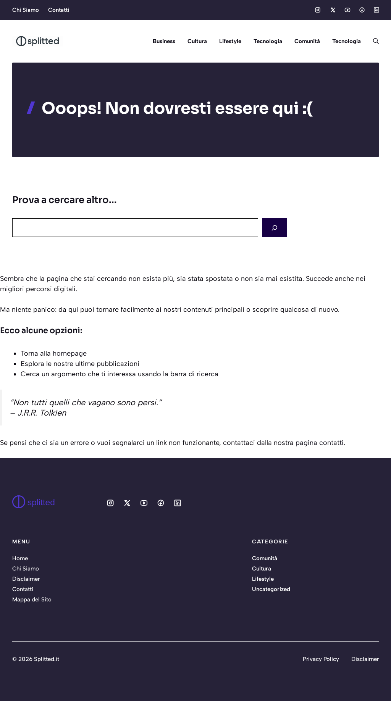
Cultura (197, 41)
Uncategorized (271, 589)
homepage (70, 353)
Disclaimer (26, 578)
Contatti (58, 9)
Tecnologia (268, 41)
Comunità (307, 41)
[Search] (274, 227)
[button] (373, 41)
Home (20, 558)
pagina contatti (320, 442)
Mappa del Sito (32, 599)
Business (164, 41)
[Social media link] (318, 10)
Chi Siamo (25, 9)
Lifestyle (230, 41)
